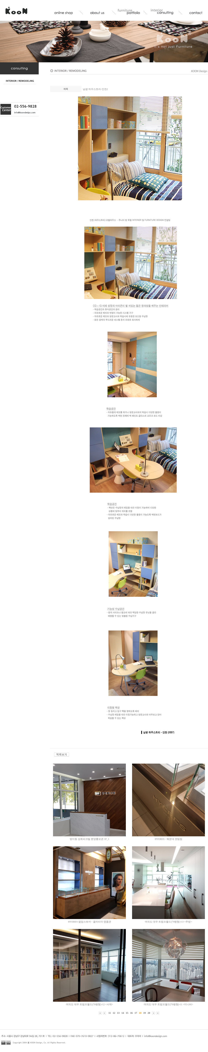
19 (144, 1012)
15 (127, 1012)
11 (109, 1012)
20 (149, 1012)
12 (114, 1012)
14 (122, 1012)
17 (136, 1012)
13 (118, 1012)
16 (131, 1012)
